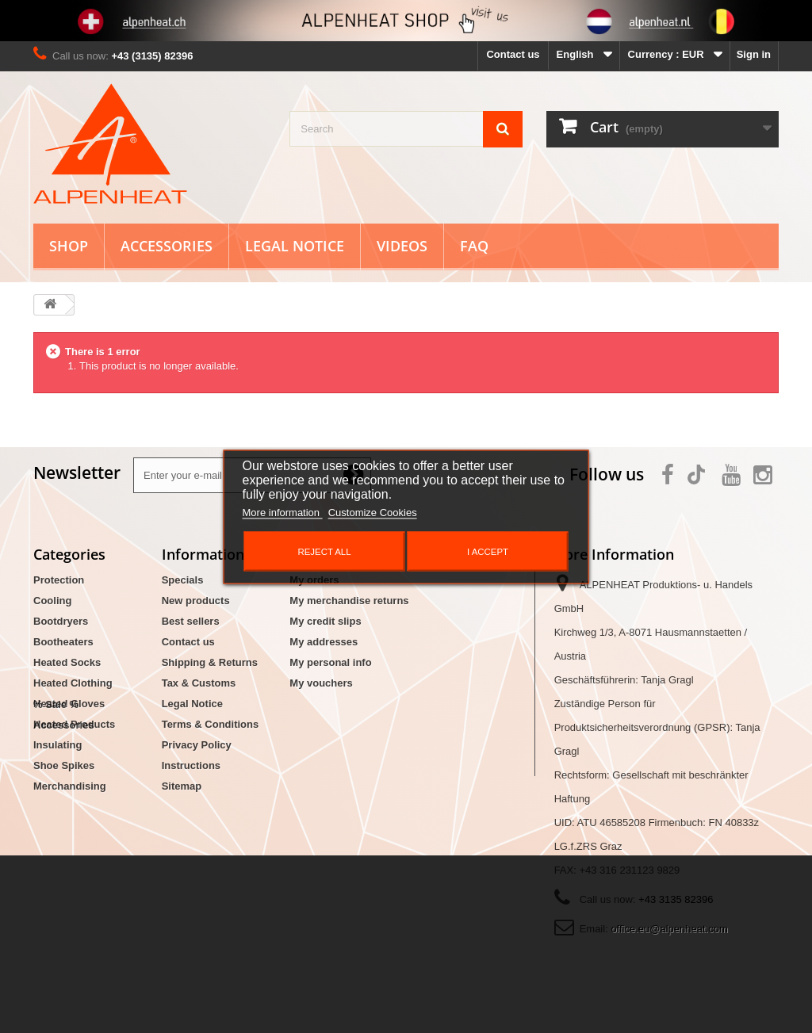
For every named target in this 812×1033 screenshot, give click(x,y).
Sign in (754, 54)
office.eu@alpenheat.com (669, 929)
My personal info (330, 662)
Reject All (323, 551)
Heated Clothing (73, 683)
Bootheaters (63, 642)
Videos (402, 245)
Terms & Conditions (210, 724)
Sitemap (182, 786)
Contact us (512, 54)
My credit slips (325, 621)
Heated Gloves (69, 704)
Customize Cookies (372, 512)
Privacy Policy (197, 745)
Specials (183, 580)
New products (196, 600)
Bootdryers (60, 621)
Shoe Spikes (63, 765)
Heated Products (74, 724)
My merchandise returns (348, 600)
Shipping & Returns (210, 662)
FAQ (474, 245)
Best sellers (191, 621)
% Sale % (56, 814)
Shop (68, 245)
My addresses (323, 642)
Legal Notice (294, 245)
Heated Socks (67, 662)
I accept (487, 551)
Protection (58, 580)
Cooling (52, 600)
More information (283, 512)
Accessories (167, 245)
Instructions (191, 765)
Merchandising (69, 786)
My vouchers (320, 683)
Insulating (57, 745)
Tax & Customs (199, 683)
